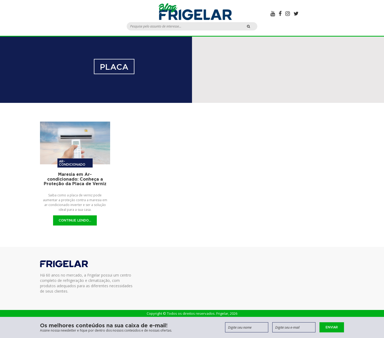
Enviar (332, 327)
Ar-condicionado (72, 163)
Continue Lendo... (75, 220)
